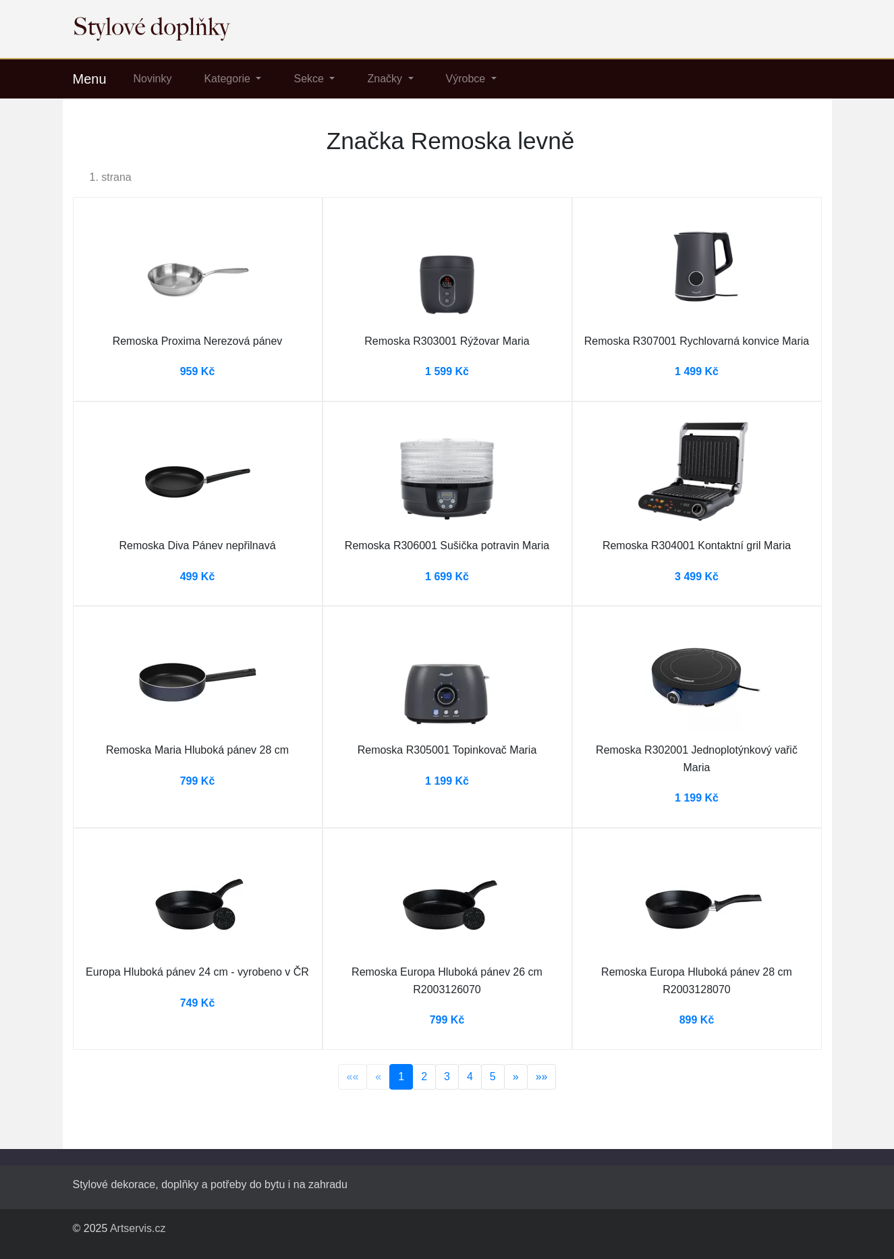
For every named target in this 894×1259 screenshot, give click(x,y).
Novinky (153, 78)
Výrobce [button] (467, 78)
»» (542, 1076)
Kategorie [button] (228, 78)
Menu (90, 79)
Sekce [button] (310, 78)
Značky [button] (386, 78)
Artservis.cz (138, 1228)
